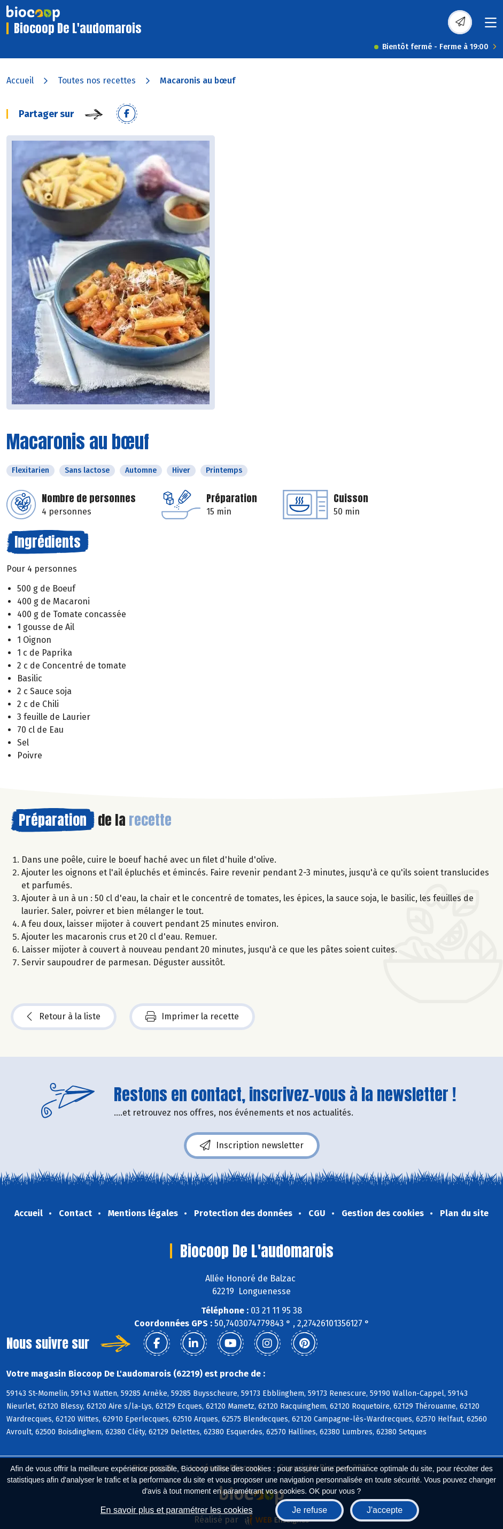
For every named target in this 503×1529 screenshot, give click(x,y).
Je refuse (309, 1510)
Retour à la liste (63, 1016)
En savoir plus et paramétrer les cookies (176, 1510)
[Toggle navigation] (491, 26)
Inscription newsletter (252, 1145)
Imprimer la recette (192, 1016)
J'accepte (385, 1510)
